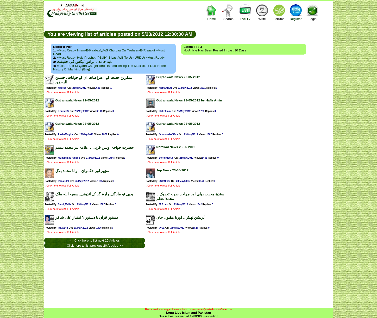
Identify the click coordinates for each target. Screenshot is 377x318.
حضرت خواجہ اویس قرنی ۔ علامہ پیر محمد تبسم (94, 147)
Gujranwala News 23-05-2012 (77, 123)
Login (313, 12)
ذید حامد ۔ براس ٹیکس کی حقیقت (84, 62)
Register (296, 12)
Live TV (245, 12)
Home (212, 12)
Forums (279, 12)
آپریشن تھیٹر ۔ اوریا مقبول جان (180, 217)
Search (228, 12)
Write (262, 12)
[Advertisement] (264, 34)
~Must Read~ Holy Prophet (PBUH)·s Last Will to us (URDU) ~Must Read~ (111, 57)
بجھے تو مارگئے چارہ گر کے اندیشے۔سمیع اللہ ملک (94, 194)
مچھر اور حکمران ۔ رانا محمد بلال (82, 171)
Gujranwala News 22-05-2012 (178, 77)
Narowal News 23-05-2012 (175, 147)
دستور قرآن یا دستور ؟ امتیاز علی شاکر (86, 217)
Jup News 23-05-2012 (172, 170)
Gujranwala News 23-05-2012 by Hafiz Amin (189, 100)
